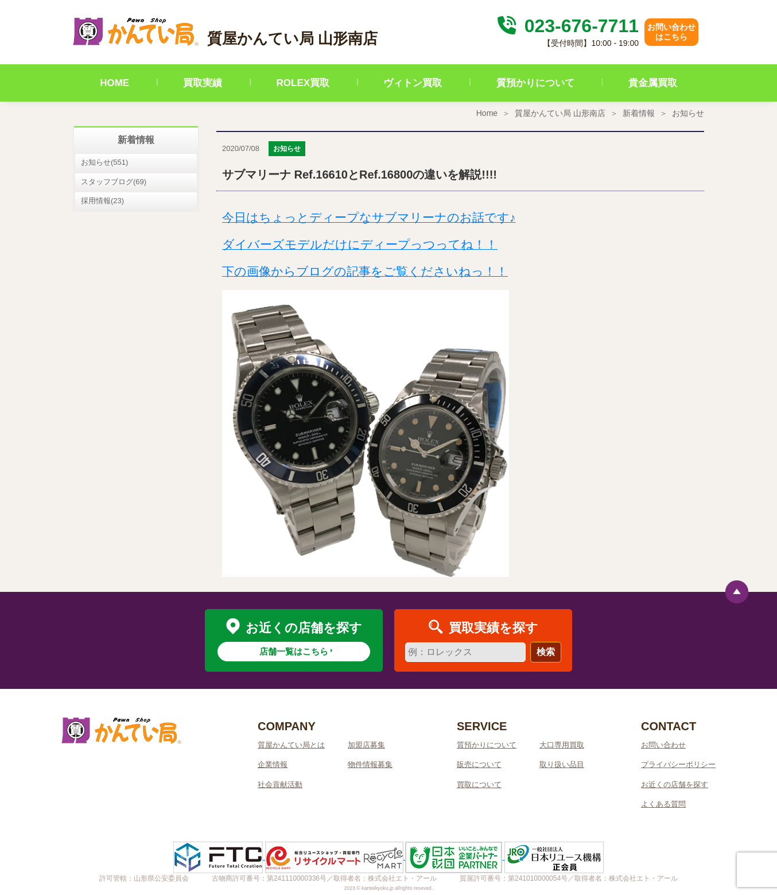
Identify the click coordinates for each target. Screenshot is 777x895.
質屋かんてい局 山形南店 (560, 113)
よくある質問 (663, 804)
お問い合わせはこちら (671, 31)
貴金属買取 (652, 83)
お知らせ (688, 113)
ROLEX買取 (303, 83)
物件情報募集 (370, 764)
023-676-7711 (566, 26)
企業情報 (273, 764)
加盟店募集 (366, 745)
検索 (546, 652)
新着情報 (639, 113)
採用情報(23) (102, 200)
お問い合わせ (663, 745)
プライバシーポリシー (678, 764)
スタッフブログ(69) (113, 181)
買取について (479, 784)
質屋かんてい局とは (291, 745)
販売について (479, 764)
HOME (114, 83)
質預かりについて (535, 83)
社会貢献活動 (280, 784)
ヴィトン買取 (412, 83)
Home (487, 113)
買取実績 (202, 83)
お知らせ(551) (104, 162)
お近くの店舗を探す (674, 784)
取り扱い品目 (561, 764)
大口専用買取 (561, 745)
